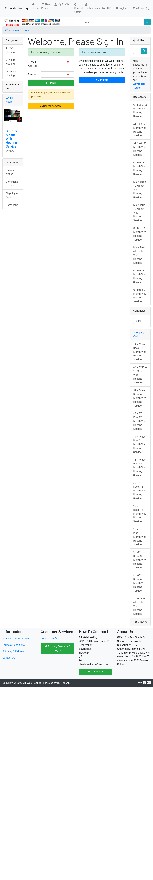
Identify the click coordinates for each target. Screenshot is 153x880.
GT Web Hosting (16, 8)
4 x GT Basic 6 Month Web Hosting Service (139, 583)
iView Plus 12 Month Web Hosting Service (139, 213)
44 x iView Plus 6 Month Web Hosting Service (139, 444)
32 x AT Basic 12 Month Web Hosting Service (139, 490)
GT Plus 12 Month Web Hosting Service (139, 168)
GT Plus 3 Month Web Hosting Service (139, 276)
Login (27, 30)
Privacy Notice (10, 172)
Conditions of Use (12, 183)
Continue (102, 79)
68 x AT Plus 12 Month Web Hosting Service (140, 375)
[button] (63, 4)
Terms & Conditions (13, 644)
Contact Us (12, 205)
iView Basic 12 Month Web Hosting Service (139, 189)
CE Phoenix (63, 682)
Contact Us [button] (96, 671)
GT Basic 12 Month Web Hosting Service (140, 110)
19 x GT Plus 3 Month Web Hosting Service (139, 537)
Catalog (15, 30)
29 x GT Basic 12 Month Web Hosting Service (139, 514)
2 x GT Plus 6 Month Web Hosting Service (139, 606)
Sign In (51, 83)
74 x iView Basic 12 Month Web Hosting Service (139, 352)
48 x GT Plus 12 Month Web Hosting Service (139, 421)
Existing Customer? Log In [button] (57, 648)
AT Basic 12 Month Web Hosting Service (140, 149)
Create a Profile (49, 638)
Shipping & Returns (12, 195)
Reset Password (51, 106)
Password (33, 74)
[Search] (111, 22)
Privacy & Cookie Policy (15, 638)
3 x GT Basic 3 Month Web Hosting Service (139, 560)
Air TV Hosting (10, 50)
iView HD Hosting (11, 73)
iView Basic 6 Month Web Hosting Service (139, 255)
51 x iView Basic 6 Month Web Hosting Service (139, 398)
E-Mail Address (32, 63)
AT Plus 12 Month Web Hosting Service (139, 130)
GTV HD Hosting (10, 61)
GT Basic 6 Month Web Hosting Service (139, 234)
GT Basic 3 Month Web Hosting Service (139, 295)
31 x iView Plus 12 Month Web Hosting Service (139, 467)
